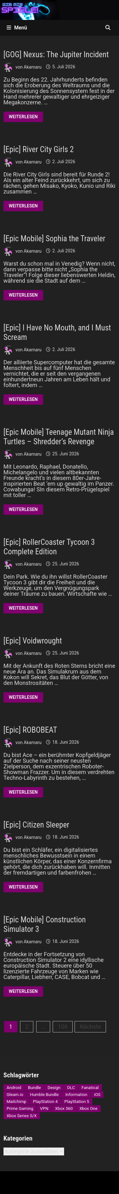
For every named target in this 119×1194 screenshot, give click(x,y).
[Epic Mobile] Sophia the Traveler (54, 238)
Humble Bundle (44, 1094)
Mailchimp (16, 1101)
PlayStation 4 (45, 1101)
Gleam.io (15, 1094)
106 (62, 1026)
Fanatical (90, 1087)
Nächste (90, 1026)
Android (14, 1087)
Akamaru (33, 66)
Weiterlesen (23, 117)
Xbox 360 (64, 1108)
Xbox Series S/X (22, 1115)
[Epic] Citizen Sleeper (36, 824)
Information (76, 1094)
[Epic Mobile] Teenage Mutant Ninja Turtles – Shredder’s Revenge (58, 437)
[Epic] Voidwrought (32, 640)
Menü (17, 28)
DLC (71, 1087)
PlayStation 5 (76, 1101)
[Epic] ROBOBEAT (30, 730)
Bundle (34, 1087)
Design (54, 1087)
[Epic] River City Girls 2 (38, 149)
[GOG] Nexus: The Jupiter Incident (56, 54)
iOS (97, 1094)
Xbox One (88, 1108)
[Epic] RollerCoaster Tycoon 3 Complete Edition (49, 547)
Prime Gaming (20, 1108)
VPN (44, 1108)
